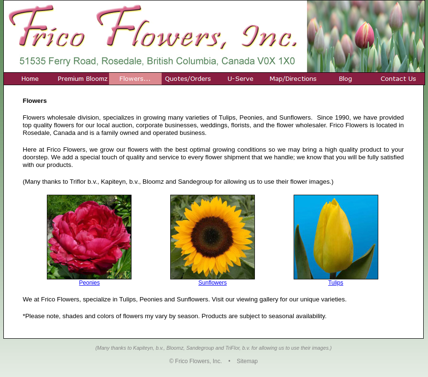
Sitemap (247, 361)
